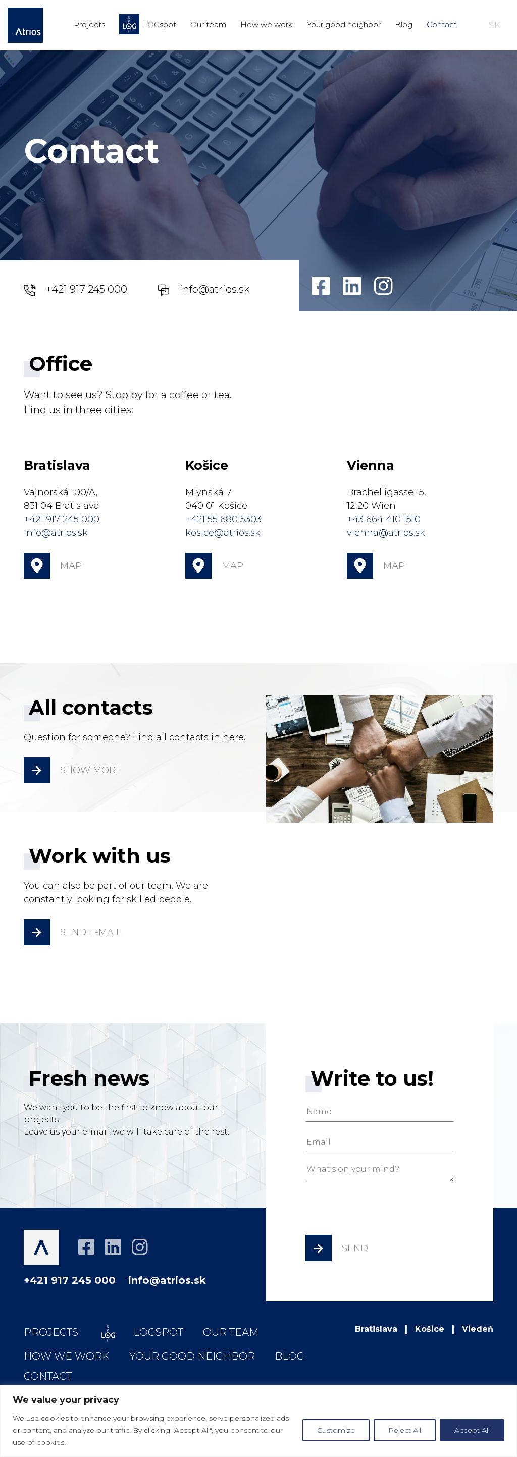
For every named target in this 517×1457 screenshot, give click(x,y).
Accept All (472, 1430)
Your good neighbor (344, 24)
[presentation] (382, 1212)
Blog (403, 24)
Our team (208, 24)
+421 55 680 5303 (223, 519)
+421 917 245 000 (75, 289)
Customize (336, 1430)
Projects (89, 24)
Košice (429, 1329)
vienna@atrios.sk (386, 532)
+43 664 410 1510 (384, 519)
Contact (442, 24)
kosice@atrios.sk (223, 532)
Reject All (404, 1430)
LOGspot (147, 24)
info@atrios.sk (203, 289)
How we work (266, 24)
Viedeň (477, 1329)
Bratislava (376, 1329)
